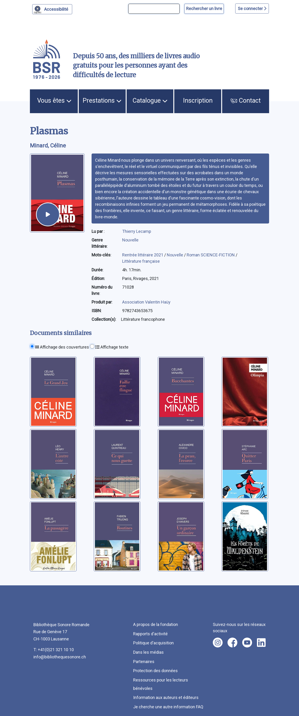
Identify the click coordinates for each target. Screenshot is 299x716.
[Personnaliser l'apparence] (52, 9)
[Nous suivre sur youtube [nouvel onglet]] (247, 642)
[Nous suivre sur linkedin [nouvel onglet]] (261, 642)
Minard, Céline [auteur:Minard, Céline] (48, 145)
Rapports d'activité (150, 633)
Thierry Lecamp (136, 231)
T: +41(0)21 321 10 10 (53, 649)
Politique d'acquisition (153, 642)
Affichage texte (111, 347)
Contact (246, 100)
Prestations (102, 100)
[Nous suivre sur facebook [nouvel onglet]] (232, 642)
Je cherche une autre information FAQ (168, 706)
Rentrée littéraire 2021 (143, 254)
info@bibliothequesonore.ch (59, 656)
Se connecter (252, 8)
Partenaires (143, 661)
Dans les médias (148, 652)
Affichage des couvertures (62, 347)
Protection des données (155, 670)
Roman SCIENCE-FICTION (211, 254)
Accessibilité (57, 8)
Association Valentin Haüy (146, 302)
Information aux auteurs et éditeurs (166, 697)
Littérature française (141, 261)
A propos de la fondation (155, 624)
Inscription (198, 100)
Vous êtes (54, 100)
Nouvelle (130, 240)
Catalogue (149, 100)
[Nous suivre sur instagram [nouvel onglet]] (218, 642)
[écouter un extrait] (48, 214)
